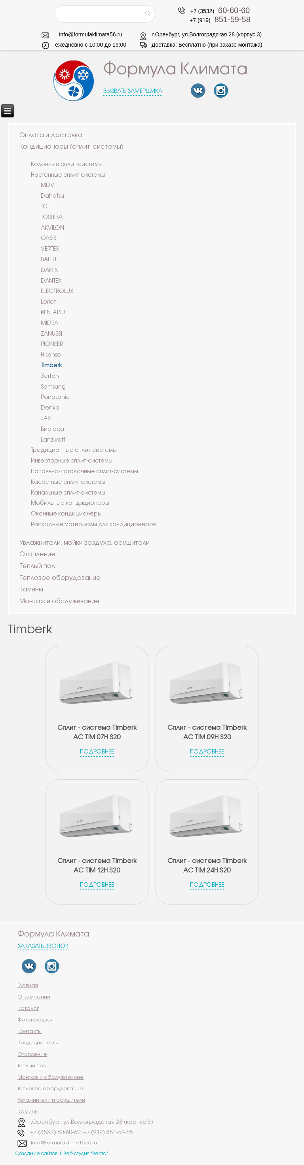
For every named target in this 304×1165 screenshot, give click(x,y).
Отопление (37, 554)
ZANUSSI (51, 334)
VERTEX (50, 249)
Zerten (50, 376)
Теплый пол (37, 566)
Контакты (29, 1031)
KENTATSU (53, 312)
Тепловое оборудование (60, 578)
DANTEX (51, 281)
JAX (46, 418)
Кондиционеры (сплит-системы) (71, 147)
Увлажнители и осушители (51, 1100)
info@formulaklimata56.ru (90, 34)
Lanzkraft (53, 440)
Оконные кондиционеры (66, 514)
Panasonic (55, 397)
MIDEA (49, 323)
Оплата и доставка (50, 135)
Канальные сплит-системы (68, 493)
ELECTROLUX (57, 291)
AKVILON (52, 228)
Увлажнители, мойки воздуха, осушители (84, 543)
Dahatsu (52, 196)
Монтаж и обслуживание (59, 601)
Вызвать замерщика (132, 91)
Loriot (48, 302)
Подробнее (97, 752)
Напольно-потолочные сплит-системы (84, 471)
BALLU (48, 259)
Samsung (53, 387)
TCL (45, 207)
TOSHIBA (52, 217)
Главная (27, 985)
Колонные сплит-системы (67, 164)
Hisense (51, 355)
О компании (33, 997)
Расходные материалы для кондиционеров (93, 524)
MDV (47, 185)
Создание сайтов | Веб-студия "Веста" (61, 1154)
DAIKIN (50, 270)
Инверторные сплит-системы (71, 461)
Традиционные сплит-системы (74, 450)
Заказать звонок (42, 946)
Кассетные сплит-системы (68, 482)
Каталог (28, 1008)
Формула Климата (175, 69)
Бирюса (52, 429)
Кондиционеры (37, 1042)
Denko (50, 408)
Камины (31, 590)
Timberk (51, 365)
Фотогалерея (35, 1020)
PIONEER (52, 344)
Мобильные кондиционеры (70, 503)
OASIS (48, 238)
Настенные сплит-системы (68, 175)
